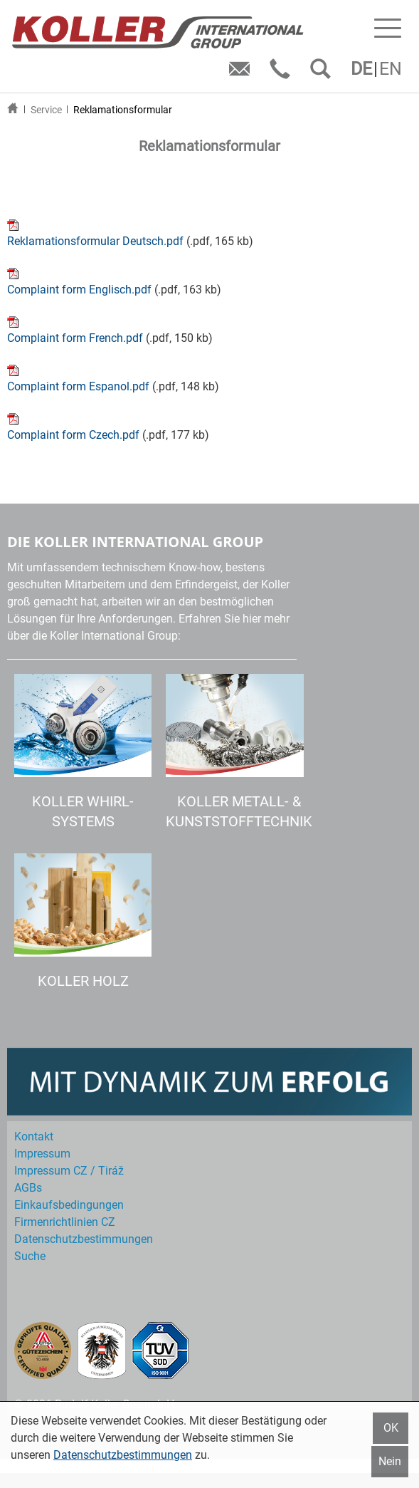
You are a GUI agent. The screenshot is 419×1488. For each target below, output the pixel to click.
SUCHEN (323, 74)
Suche (30, 1256)
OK (390, 1428)
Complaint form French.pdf (75, 338)
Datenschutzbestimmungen (122, 1455)
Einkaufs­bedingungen (69, 1205)
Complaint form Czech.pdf (73, 435)
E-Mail (242, 74)
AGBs (28, 1188)
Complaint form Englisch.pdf (79, 289)
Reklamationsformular (122, 109)
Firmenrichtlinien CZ (64, 1222)
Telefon (282, 74)
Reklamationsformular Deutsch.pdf (95, 241)
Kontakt (33, 1136)
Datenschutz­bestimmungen (83, 1239)
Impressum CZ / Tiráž (69, 1170)
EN (390, 68)
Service (46, 109)
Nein (389, 1461)
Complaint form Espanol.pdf (78, 386)
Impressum (42, 1153)
